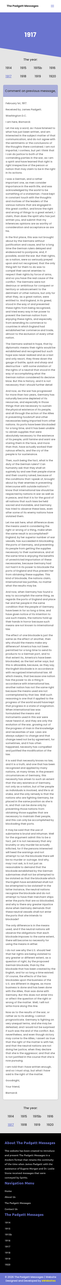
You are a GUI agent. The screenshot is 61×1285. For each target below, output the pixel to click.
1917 (30, 34)
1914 (8, 68)
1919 (38, 76)
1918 (23, 76)
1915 (23, 68)
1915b (38, 68)
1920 (52, 76)
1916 (52, 68)
